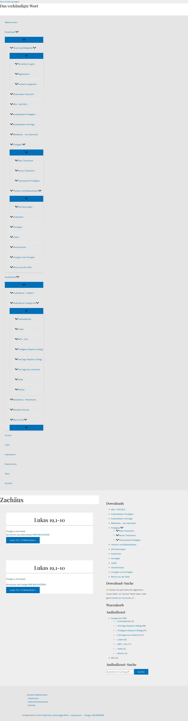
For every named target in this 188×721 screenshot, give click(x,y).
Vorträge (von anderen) (27, 369)
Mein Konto (18, 419)
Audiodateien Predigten (22, 114)
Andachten (16, 217)
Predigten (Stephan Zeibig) (29, 349)
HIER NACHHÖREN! (37, 584)
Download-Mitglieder (23, 48)
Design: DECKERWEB (94, 715)
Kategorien (116, 618)
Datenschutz (11, 464)
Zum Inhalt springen (9, 1)
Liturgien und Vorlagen (22, 257)
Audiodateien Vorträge (22, 124)
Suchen (8, 435)
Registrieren (22, 74)
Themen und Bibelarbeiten (25, 190)
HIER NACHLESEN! (41, 534)
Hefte (19, 379)
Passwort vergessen (26, 84)
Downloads (12, 32)
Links (7, 444)
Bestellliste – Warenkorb (23, 399)
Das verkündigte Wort (19, 5)
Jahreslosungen (23, 206)
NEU (113, 658)
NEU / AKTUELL (18, 104)
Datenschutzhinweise (38, 701)
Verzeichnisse (18, 247)
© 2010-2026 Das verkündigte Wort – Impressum (58, 715)
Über (7, 473)
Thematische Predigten (27, 180)
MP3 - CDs (122, 644)
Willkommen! (11, 22)
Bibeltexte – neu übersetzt (24, 134)
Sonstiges (16, 227)
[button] (17, 32)
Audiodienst (12, 277)
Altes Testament (24, 160)
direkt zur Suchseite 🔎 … (124, 598)
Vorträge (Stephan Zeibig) (28, 359)
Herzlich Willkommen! (37, 694)
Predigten (17, 144)
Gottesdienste (23, 319)
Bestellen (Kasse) (19, 409)
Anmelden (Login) (25, 64)
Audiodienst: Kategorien (24, 303)
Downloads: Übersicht (22, 94)
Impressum (10, 454)
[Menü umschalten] (24, 40)
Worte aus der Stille (21, 267)
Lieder (14, 237)
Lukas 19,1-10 (49, 519)
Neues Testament (25, 170)
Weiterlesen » (23, 540)
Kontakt (8, 483)
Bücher (20, 389)
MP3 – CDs (21, 339)
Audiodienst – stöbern (22, 293)
